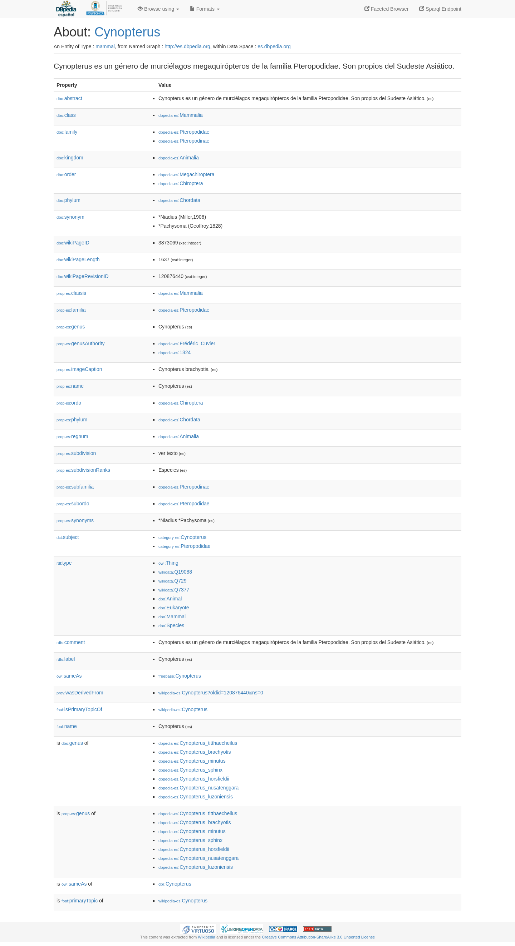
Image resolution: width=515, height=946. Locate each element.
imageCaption (79, 369)
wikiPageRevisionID (83, 276)
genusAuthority (80, 343)
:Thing (168, 563)
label (66, 659)
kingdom (70, 157)
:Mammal (172, 616)
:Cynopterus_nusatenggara (198, 788)
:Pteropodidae (184, 132)
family (67, 132)
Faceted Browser (386, 9)
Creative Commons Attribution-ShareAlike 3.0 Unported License (318, 937)
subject (68, 537)
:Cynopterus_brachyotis (194, 752)
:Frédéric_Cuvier (186, 343)
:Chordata (179, 200)
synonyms (75, 520)
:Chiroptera (180, 183)
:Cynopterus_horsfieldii (193, 779)
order (66, 174)
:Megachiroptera (186, 174)
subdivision (76, 453)
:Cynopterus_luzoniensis (195, 796)
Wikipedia (206, 937)
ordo (69, 403)
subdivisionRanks (83, 470)
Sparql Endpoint (440, 9)
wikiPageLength (78, 259)
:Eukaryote (173, 607)
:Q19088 (175, 572)
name (70, 386)
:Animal (170, 598)
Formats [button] (205, 9)
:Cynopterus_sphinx (190, 770)
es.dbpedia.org (274, 46)
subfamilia (75, 487)
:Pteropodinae (184, 141)
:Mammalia (180, 115)
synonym (70, 217)
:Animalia (178, 157)
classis (71, 293)
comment (71, 642)
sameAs (69, 676)
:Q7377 (173, 590)
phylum (68, 200)
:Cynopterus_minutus (192, 761)
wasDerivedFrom (80, 692)
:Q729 (172, 581)
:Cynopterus (182, 537)
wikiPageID (73, 243)
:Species (171, 625)
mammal (105, 46)
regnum (72, 436)
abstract (69, 98)
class (66, 115)
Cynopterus (127, 32)
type (64, 563)
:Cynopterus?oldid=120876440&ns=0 (210, 692)
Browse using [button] (158, 9)
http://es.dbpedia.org (187, 46)
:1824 (174, 352)
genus (71, 327)
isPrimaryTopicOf (79, 709)
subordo (73, 503)
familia (71, 310)
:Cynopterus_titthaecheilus (197, 743)
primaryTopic (80, 900)
